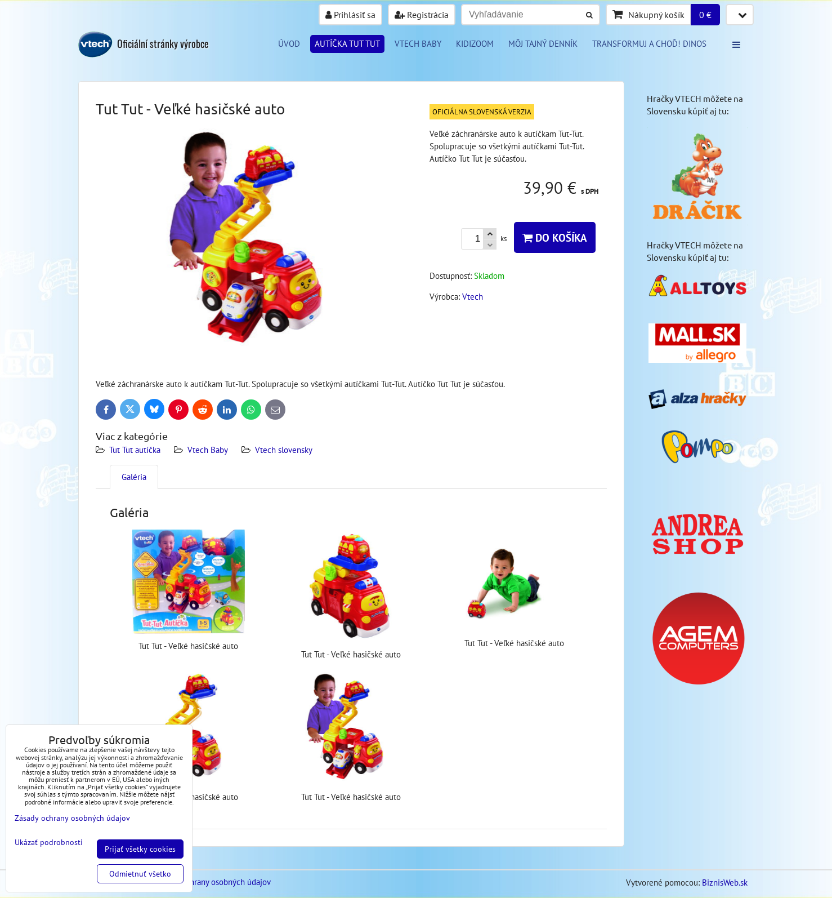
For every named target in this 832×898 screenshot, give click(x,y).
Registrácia (422, 14)
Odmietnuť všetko (140, 874)
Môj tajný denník (543, 43)
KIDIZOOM (475, 43)
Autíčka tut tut (347, 43)
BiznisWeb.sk (725, 882)
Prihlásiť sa (350, 14)
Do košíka (554, 237)
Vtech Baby (207, 449)
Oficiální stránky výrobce (163, 43)
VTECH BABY (418, 43)
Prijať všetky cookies (140, 849)
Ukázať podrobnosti (49, 842)
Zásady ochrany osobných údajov (213, 882)
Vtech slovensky (283, 449)
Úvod (289, 43)
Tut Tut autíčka (134, 449)
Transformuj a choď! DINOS (649, 43)
